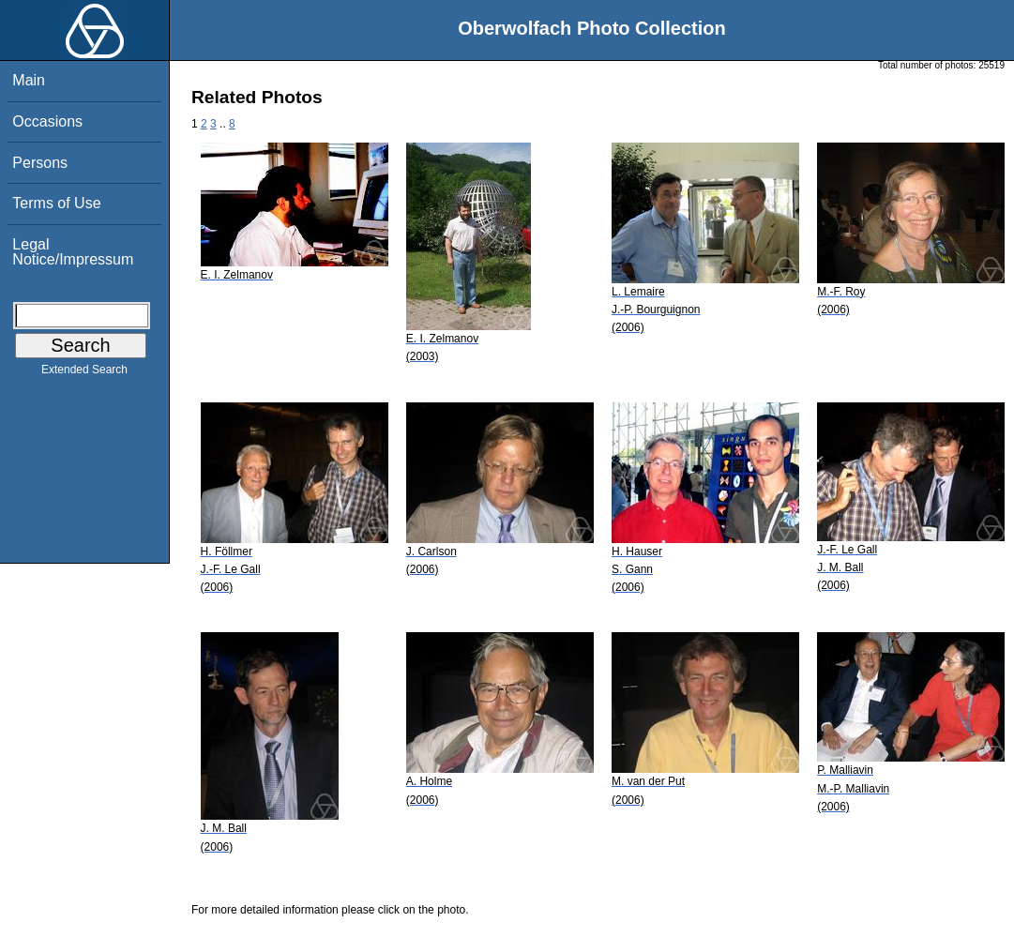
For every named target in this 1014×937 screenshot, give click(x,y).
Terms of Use (56, 203)
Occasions (47, 121)
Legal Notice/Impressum (72, 251)
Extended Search (84, 373)
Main (28, 80)
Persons (40, 163)
